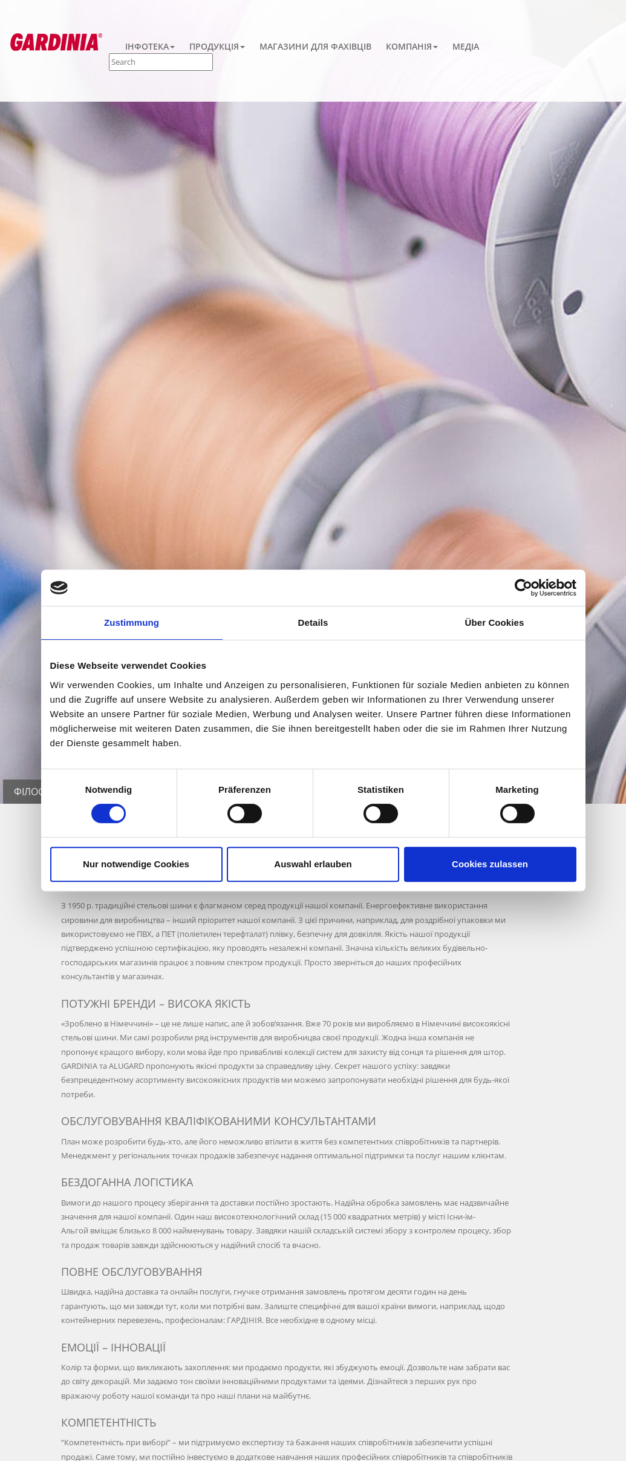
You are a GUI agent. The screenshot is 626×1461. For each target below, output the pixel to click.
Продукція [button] (217, 46)
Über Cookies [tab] (494, 622)
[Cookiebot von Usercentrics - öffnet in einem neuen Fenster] (523, 588)
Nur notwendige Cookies (136, 864)
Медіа (465, 46)
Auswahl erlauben (312, 864)
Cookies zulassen (490, 864)
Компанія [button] (412, 46)
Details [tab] (313, 622)
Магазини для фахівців (315, 46)
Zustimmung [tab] (131, 622)
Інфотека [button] (150, 46)
